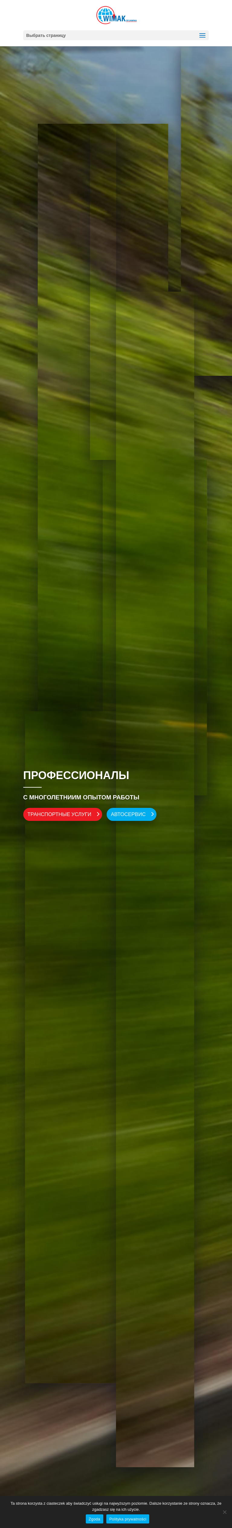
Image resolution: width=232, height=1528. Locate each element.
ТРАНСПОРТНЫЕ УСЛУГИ (59, 814)
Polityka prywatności (128, 1519)
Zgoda (94, 1519)
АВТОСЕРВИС (128, 814)
